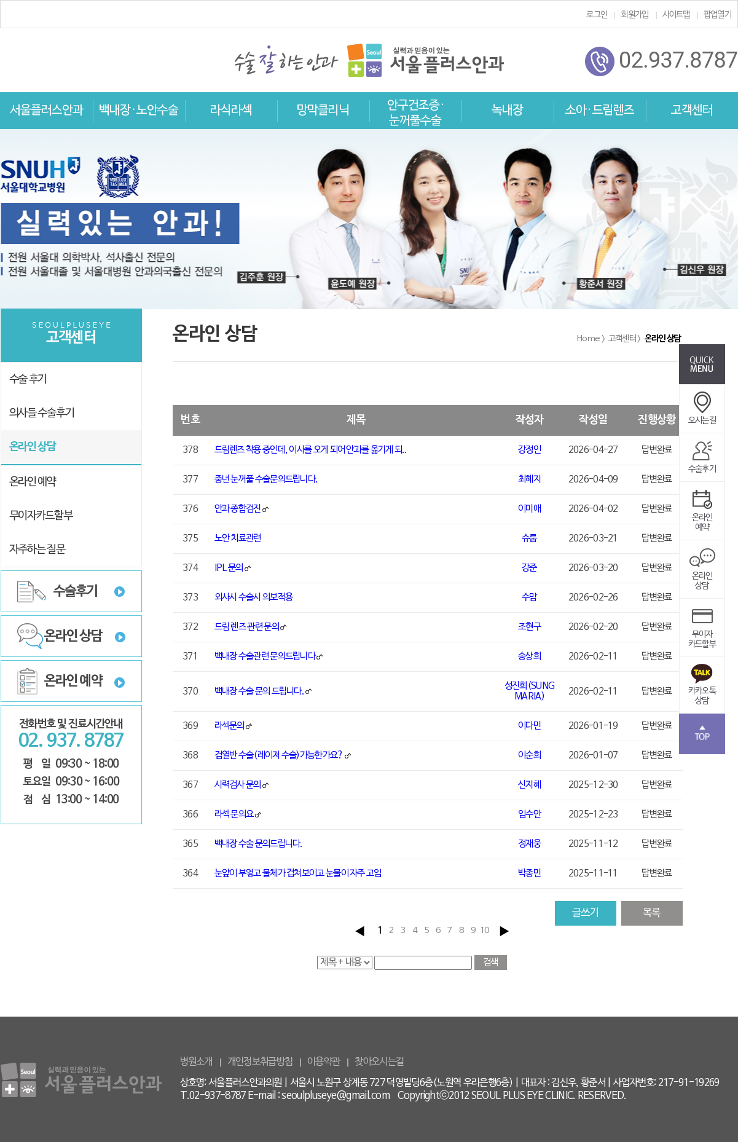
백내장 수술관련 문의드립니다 (265, 656)
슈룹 (529, 538)
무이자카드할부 (702, 631)
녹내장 (507, 110)
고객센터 (692, 110)
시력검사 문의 (237, 785)
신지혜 (529, 785)
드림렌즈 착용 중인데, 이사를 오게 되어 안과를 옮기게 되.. (310, 450)
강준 (529, 568)
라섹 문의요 (234, 814)
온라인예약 (702, 515)
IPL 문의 (228, 568)
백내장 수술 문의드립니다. (258, 844)
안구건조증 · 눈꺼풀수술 (415, 113)
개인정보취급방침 (259, 1062)
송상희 (529, 656)
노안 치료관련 (237, 538)
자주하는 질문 (37, 550)
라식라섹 (231, 110)
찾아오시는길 (379, 1062)
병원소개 (196, 1062)
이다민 (529, 726)
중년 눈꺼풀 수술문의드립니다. (266, 479)
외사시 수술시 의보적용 (253, 597)
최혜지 (529, 479)
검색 (490, 962)
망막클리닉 (323, 110)
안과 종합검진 (237, 509)
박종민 (529, 873)
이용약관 (323, 1062)
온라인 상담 (32, 447)
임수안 (529, 814)
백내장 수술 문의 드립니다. (259, 691)
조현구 (529, 627)
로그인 (596, 15)
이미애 (529, 509)
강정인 (529, 450)
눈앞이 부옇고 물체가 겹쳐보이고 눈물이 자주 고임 (298, 873)
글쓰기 (585, 913)
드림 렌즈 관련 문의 (246, 627)
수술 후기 (28, 379)
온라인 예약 (32, 482)
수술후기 (75, 591)
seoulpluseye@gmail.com (335, 1095)
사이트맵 (676, 15)
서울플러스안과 (46, 110)
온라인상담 (702, 573)
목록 (652, 913)
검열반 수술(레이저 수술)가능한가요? (278, 755)
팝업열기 (717, 15)
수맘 (529, 597)
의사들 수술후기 (41, 413)
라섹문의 (229, 726)
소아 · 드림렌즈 (599, 110)
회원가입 (634, 15)
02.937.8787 (661, 61)
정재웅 (529, 844)
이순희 (529, 755)
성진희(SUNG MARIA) (529, 691)
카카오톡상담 (702, 688)
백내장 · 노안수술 (138, 110)
